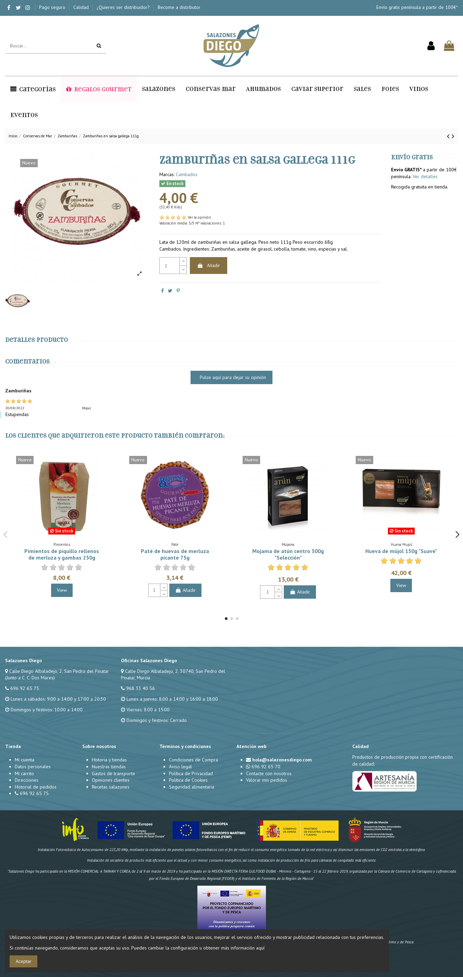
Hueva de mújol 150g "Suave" (401, 551)
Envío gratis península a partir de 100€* (417, 7)
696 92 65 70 (266, 766)
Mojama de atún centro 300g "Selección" (288, 554)
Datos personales (33, 766)
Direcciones (26, 780)
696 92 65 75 (24, 688)
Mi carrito (24, 773)
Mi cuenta (24, 760)
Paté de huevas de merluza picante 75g (175, 554)
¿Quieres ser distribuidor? (124, 7)
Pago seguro (53, 7)
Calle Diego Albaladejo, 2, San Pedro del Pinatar (59, 671)
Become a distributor (179, 7)
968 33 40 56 (140, 688)
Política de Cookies (188, 780)
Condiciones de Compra (193, 760)
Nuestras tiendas (109, 766)
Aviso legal (180, 766)
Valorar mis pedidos (266, 780)
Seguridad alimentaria (191, 787)
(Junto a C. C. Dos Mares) (30, 678)
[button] (33, 89)
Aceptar (24, 961)
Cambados (186, 174)
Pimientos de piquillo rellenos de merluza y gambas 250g (61, 554)
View (62, 590)
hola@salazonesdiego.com (282, 760)
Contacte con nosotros (269, 773)
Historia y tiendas (109, 760)
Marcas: (166, 174)
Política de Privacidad (191, 773)
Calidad (81, 7)
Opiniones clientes (111, 780)
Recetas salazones (111, 787)
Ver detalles (425, 176)
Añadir (208, 265)
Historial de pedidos (36, 787)
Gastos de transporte (113, 773)
